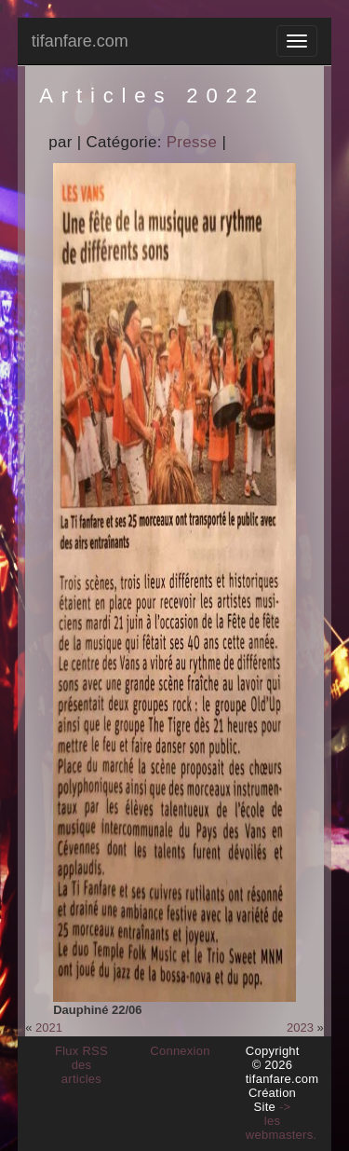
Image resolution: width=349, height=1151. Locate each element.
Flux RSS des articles (81, 1065)
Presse (192, 142)
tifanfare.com (80, 41)
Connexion (180, 1051)
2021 (48, 1028)
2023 (300, 1028)
